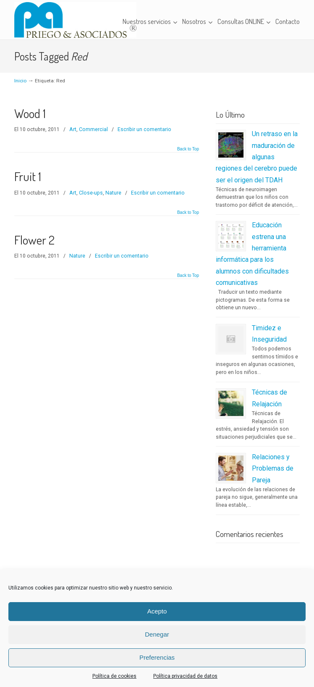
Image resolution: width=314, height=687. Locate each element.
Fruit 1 (27, 176)
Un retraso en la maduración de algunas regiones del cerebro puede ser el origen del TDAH (257, 157)
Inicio (20, 81)
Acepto (157, 611)
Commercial (93, 129)
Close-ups (91, 193)
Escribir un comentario (144, 129)
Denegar (157, 634)
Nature (113, 193)
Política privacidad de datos (185, 676)
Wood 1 (30, 113)
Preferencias (157, 657)
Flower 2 (34, 239)
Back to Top (188, 149)
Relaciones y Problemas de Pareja (272, 468)
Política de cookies (114, 676)
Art (72, 129)
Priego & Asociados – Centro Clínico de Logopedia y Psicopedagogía (75, 20)
